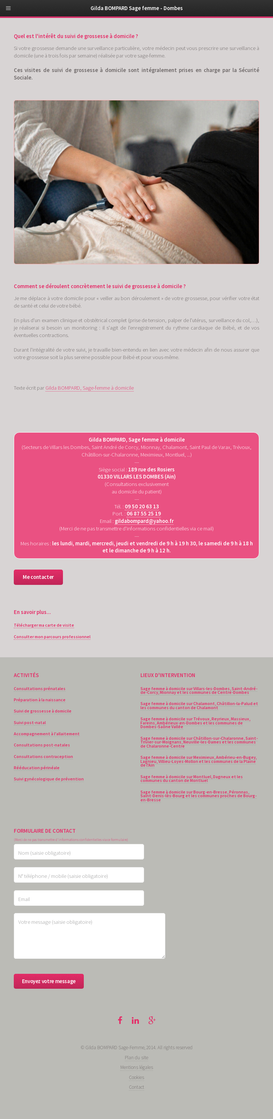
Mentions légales (136, 1067)
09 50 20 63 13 (142, 506)
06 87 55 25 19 (144, 513)
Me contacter (38, 577)
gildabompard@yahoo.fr (144, 521)
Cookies (136, 1077)
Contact (136, 1087)
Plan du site (136, 1057)
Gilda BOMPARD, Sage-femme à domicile (89, 387)
